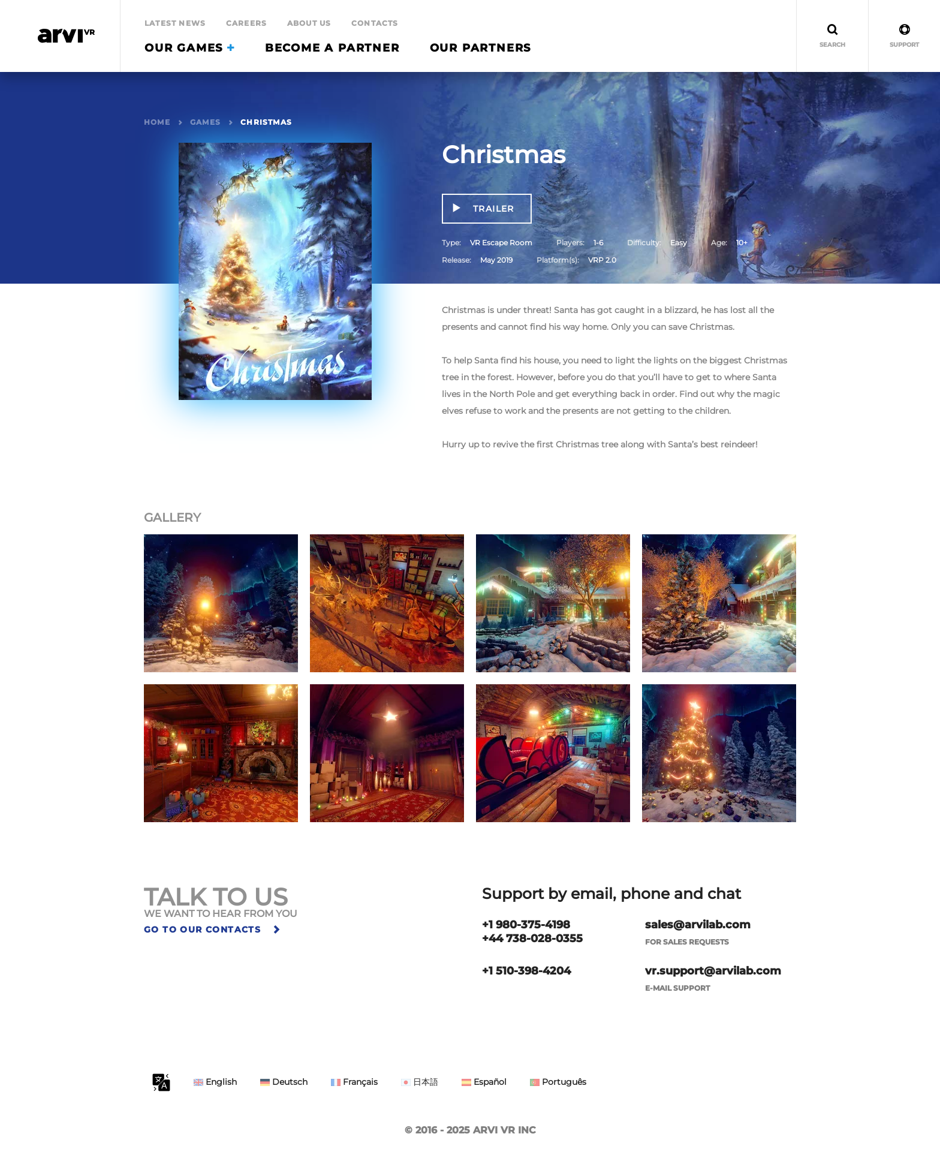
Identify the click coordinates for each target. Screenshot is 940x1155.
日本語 (419, 1081)
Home (157, 122)
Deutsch (284, 1081)
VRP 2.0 (602, 259)
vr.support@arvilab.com (713, 970)
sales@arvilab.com (698, 924)
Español (484, 1081)
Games (205, 122)
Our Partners (481, 48)
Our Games (189, 48)
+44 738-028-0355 (532, 938)
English (215, 1081)
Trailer (492, 208)
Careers (246, 23)
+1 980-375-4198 (526, 924)
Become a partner (332, 48)
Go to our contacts (213, 929)
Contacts (375, 23)
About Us (309, 23)
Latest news (175, 23)
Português (558, 1081)
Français (354, 1081)
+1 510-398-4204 (526, 970)
